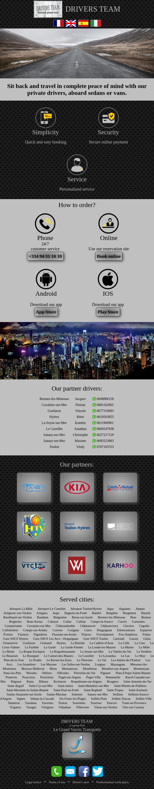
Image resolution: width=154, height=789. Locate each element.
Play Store (108, 312)
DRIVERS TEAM (92, 9)
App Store (46, 312)
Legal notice (33, 782)
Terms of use (57, 782)
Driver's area (81, 782)
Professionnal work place (112, 782)
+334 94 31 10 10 (45, 256)
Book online (109, 256)
